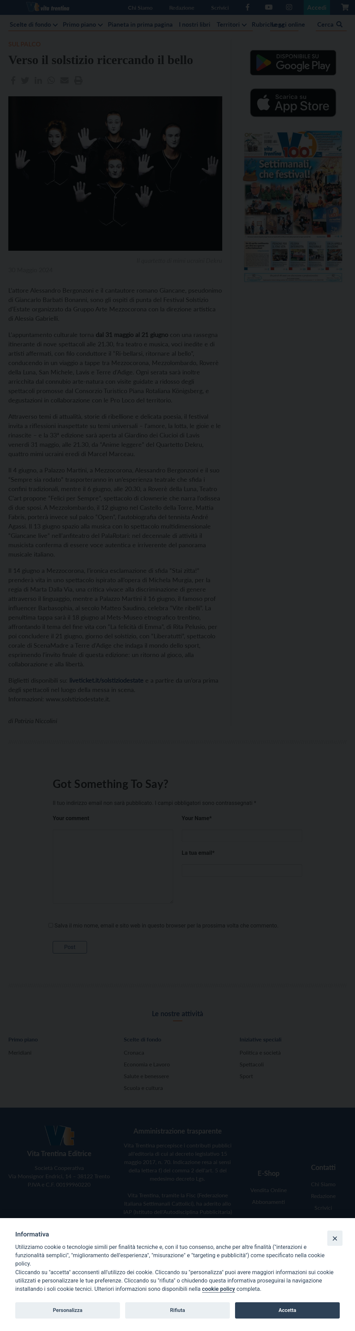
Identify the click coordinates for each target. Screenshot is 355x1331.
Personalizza (67, 1310)
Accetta (287, 1310)
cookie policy (218, 1289)
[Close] (335, 1238)
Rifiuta (177, 1310)
